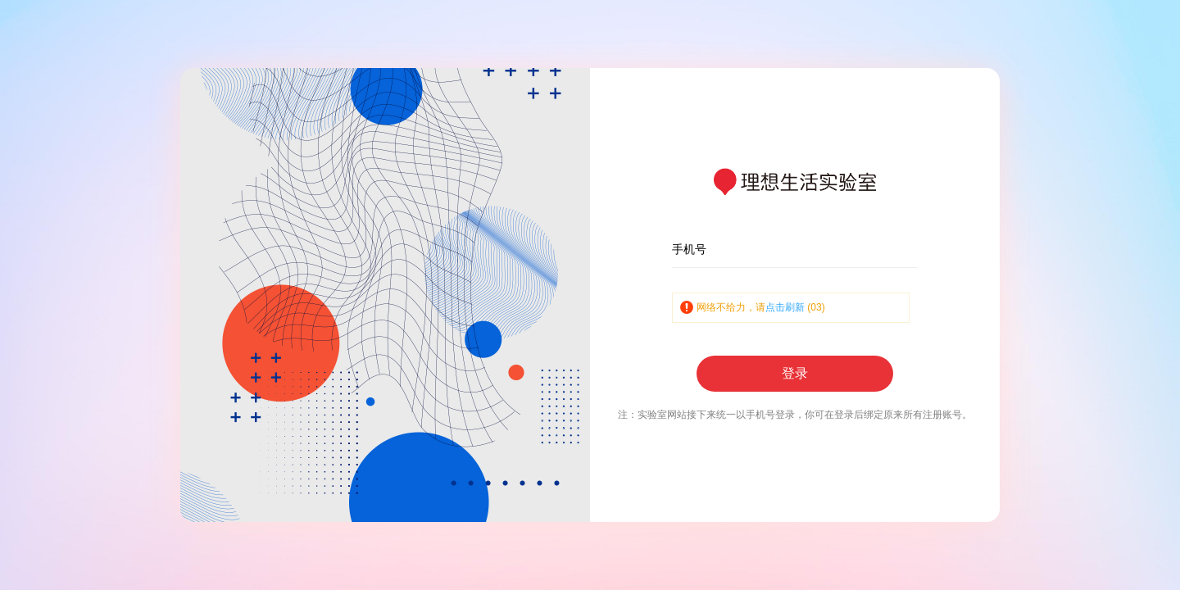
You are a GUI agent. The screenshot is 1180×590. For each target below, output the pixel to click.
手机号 (689, 249)
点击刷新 (785, 307)
